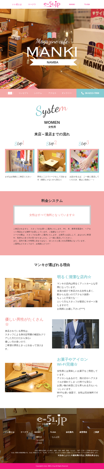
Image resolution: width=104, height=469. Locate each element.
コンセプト (24, 93)
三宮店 (39, 443)
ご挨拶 (96, 432)
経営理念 (83, 432)
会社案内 (69, 432)
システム (38, 93)
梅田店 (39, 437)
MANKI (72, 4)
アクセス (52, 93)
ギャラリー (67, 93)
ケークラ (32, 4)
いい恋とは (17, 4)
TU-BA (87, 4)
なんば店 (40, 440)
